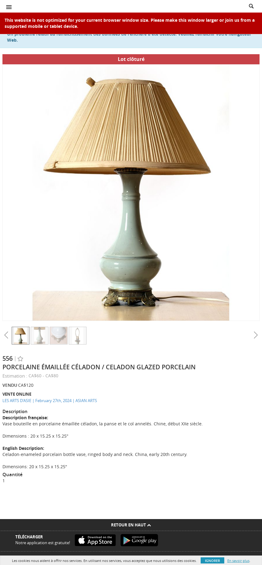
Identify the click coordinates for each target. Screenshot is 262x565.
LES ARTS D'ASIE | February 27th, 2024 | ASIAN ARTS (49, 400)
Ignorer (212, 560)
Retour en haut (131, 525)
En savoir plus (238, 560)
